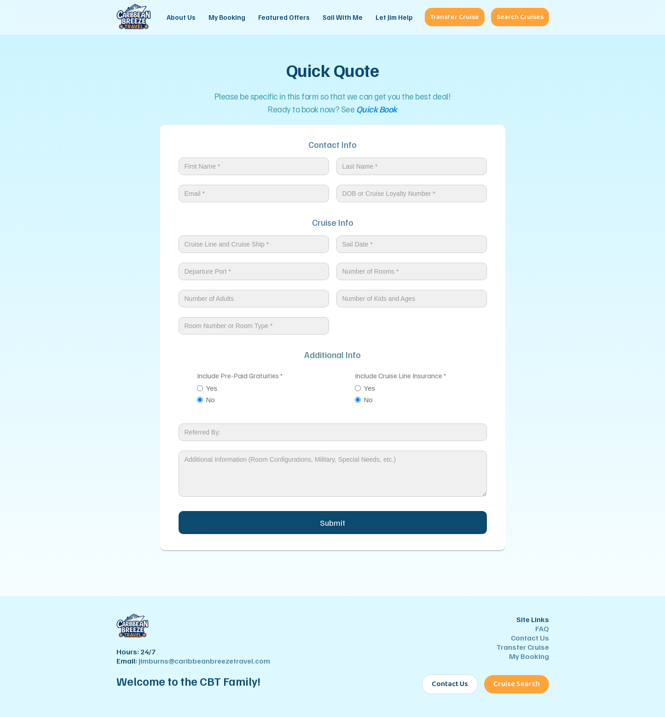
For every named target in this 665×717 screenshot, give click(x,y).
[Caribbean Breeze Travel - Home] (133, 17)
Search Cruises (520, 17)
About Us (181, 17)
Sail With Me (343, 17)
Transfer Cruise (454, 17)
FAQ (542, 628)
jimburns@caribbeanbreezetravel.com (204, 660)
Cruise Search (516, 684)
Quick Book (376, 109)
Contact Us (530, 637)
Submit (332, 522)
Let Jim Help (394, 17)
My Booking (226, 17)
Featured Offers (284, 17)
